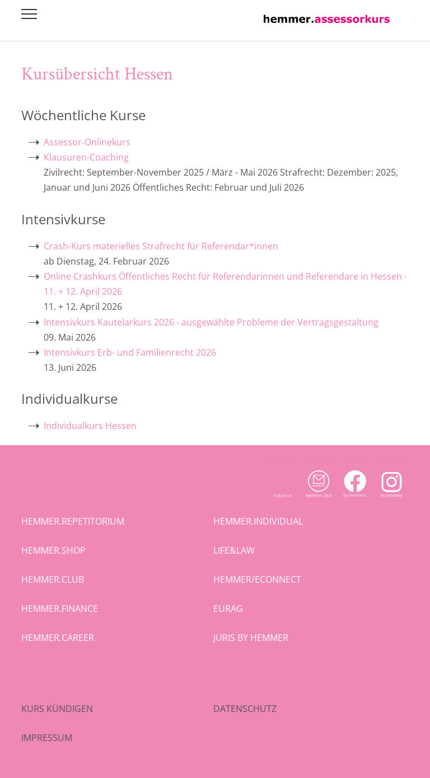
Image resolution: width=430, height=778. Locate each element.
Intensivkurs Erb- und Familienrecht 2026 (130, 352)
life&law (234, 550)
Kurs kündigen (57, 708)
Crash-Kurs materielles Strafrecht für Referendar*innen (161, 246)
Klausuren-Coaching (86, 157)
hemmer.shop (53, 550)
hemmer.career (57, 637)
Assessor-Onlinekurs (87, 142)
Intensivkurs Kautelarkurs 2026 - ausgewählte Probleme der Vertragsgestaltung (211, 322)
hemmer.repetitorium (72, 521)
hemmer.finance (59, 608)
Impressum (46, 738)
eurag (228, 608)
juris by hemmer (250, 637)
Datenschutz (245, 708)
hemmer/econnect (257, 579)
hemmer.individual (258, 521)
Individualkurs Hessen (90, 425)
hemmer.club (52, 579)
